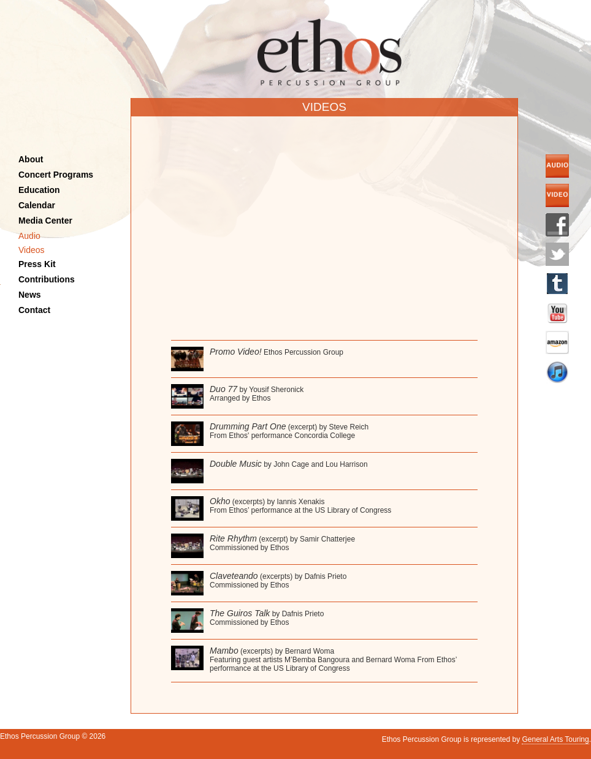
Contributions (46, 279)
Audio (29, 236)
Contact (34, 310)
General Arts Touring (555, 739)
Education (39, 190)
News (29, 295)
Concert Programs (55, 174)
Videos (31, 250)
